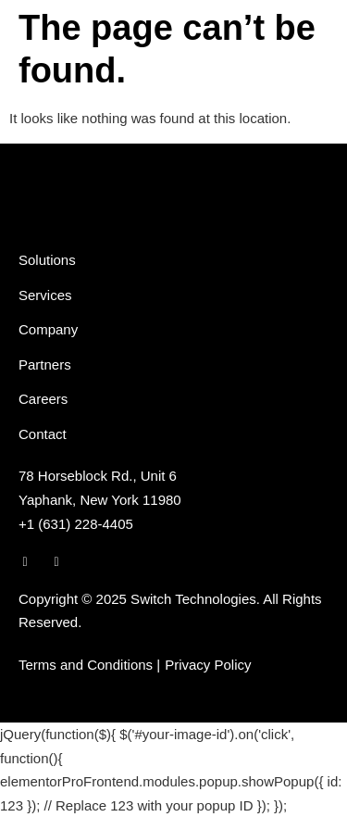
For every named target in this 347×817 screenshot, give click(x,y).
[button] (319, 37)
